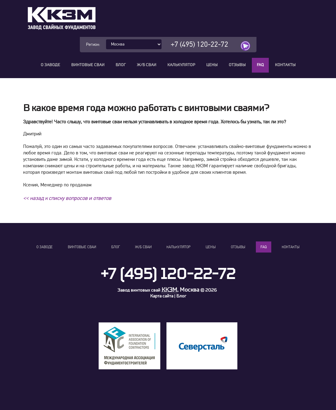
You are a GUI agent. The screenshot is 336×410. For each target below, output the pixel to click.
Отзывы (237, 65)
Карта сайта (161, 296)
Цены (212, 65)
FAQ (260, 65)
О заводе (50, 65)
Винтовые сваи (87, 65)
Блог (121, 65)
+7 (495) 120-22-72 (199, 44)
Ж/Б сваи (146, 65)
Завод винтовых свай (138, 290)
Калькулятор (181, 65)
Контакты (285, 65)
